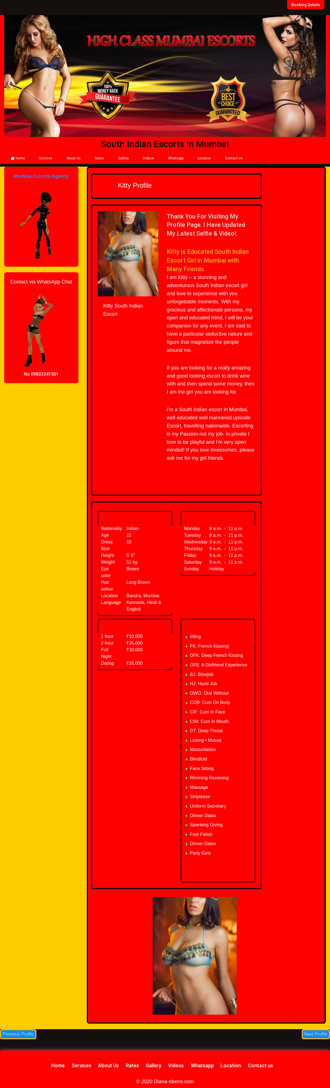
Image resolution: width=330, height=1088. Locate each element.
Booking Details (305, 5)
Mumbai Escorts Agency (41, 176)
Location (204, 158)
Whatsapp (175, 158)
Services (45, 158)
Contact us (260, 1065)
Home (18, 158)
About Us (74, 158)
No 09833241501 (41, 374)
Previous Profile (18, 1034)
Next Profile (315, 1034)
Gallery (123, 158)
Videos (148, 158)
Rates (99, 158)
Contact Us (234, 158)
